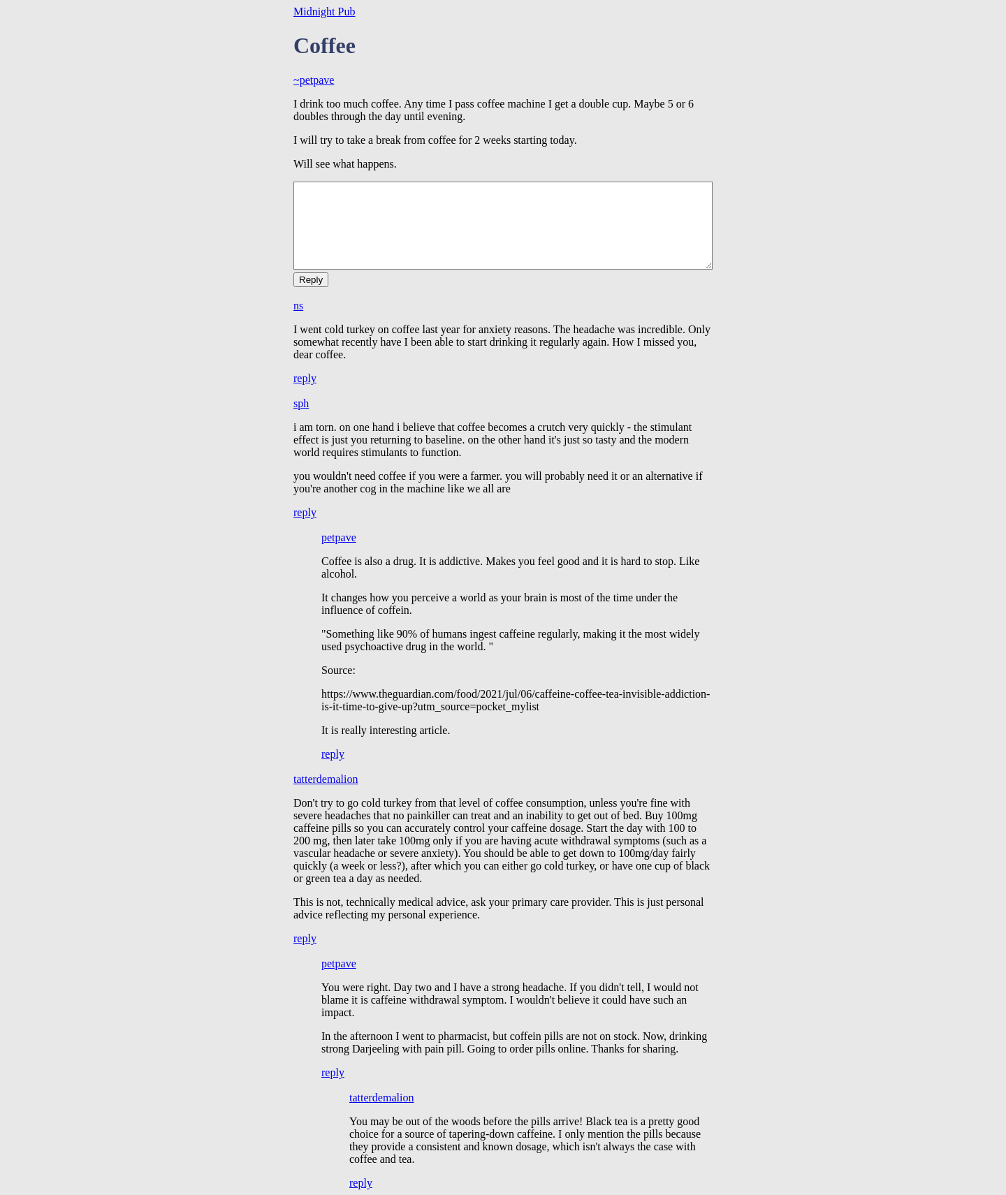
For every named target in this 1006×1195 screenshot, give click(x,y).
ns (298, 305)
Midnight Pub (324, 11)
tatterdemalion (325, 779)
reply (304, 378)
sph (301, 403)
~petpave (313, 80)
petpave (338, 537)
